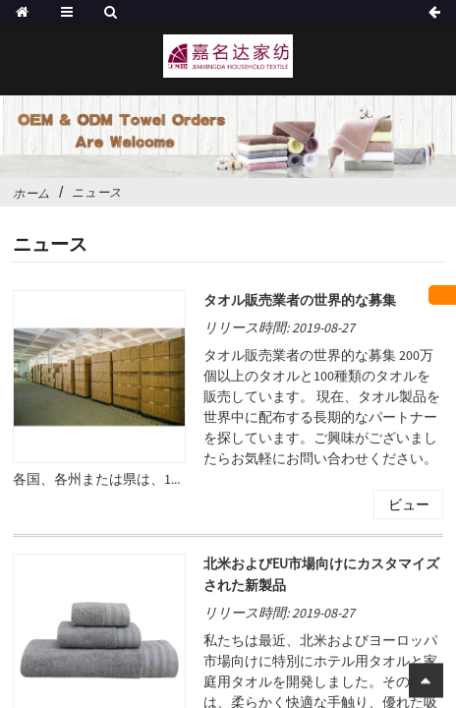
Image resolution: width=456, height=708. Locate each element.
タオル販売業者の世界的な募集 (299, 301)
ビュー (408, 505)
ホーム (31, 193)
